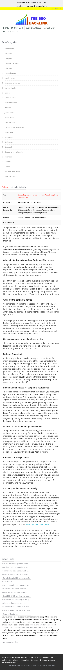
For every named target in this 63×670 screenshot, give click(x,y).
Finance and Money (12, 83)
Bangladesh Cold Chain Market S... (16, 578)
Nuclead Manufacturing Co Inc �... (16, 599)
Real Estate (9, 132)
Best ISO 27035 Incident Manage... (16, 596)
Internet (8, 107)
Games (7, 93)
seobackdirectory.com (29, 660)
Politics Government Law (14, 127)
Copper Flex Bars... (10, 614)
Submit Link (17, 28)
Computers (9, 58)
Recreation (9, 137)
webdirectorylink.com (10, 660)
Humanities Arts (11, 102)
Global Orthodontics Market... (14, 603)
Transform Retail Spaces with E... (15, 571)
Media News (9, 117)
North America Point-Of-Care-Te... (16, 589)
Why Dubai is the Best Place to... (15, 592)
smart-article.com (9, 662)
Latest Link (49, 28)
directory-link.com (28, 657)
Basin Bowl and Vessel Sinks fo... (15, 574)
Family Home (10, 78)
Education (8, 68)
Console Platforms (12, 63)
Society (7, 162)
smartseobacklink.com (11, 657)
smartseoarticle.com (45, 657)
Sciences (8, 157)
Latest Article (10, 31)
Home (6, 28)
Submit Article (33, 28)
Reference (9, 142)
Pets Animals (10, 122)
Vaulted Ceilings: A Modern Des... (15, 567)
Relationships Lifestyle (14, 152)
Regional (8, 147)
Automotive (9, 48)
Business (8, 53)
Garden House (10, 98)
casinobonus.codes (10, 642)
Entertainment (10, 73)
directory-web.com (47, 660)
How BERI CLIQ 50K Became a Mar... (16, 610)
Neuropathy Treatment (37, 524)
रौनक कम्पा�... (7, 581)
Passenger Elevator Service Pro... (16, 585)
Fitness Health (10, 88)
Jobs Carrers (9, 112)
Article (5, 187)
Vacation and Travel (12, 171)
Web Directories (11, 176)
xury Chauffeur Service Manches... (16, 607)
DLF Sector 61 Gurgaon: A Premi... (15, 563)
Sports (7, 166)
